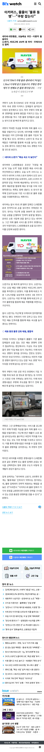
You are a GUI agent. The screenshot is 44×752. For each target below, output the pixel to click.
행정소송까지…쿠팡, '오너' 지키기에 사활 (21, 643)
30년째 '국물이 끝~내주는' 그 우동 (29, 715)
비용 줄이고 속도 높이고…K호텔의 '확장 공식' (23, 660)
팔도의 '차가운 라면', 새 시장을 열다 (29, 718)
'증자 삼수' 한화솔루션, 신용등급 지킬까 (21, 629)
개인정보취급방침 (24, 743)
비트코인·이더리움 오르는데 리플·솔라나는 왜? (23, 611)
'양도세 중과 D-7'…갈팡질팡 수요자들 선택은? (23, 620)
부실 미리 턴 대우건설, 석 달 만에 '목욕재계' (22, 616)
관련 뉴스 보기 (7, 512)
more (39, 691)
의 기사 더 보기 (12, 507)
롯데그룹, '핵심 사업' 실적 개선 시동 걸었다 (22, 669)
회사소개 (7, 743)
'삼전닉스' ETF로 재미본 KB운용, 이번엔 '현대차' (24, 607)
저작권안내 (34, 743)
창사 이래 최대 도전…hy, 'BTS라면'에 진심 (22, 651)
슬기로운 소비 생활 (10, 723)
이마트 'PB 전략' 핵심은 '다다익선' (19, 678)
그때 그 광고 (7, 709)
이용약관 (14, 743)
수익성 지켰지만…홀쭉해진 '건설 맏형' (20, 602)
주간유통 (6, 695)
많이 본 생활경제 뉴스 (10, 637)
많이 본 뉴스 (7, 584)
